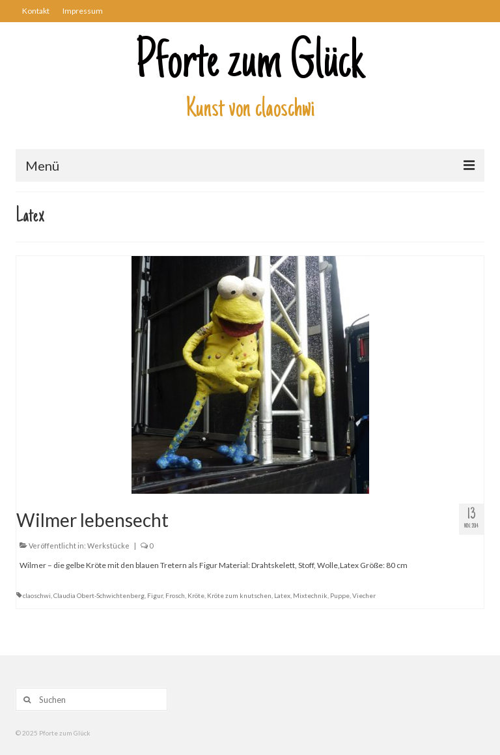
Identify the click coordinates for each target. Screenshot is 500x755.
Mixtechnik (310, 595)
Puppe (340, 595)
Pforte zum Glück (250, 64)
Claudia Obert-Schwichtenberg (99, 595)
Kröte (196, 595)
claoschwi (37, 595)
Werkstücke (108, 545)
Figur (155, 595)
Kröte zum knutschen (239, 595)
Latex (282, 595)
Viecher (364, 595)
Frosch (175, 595)
